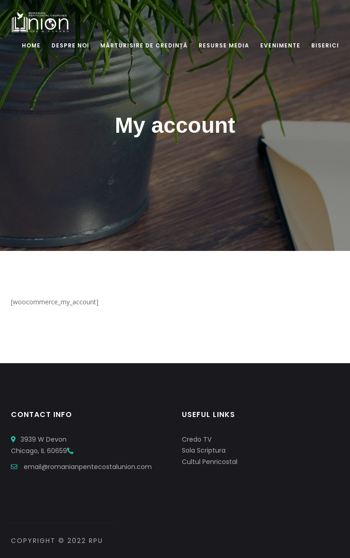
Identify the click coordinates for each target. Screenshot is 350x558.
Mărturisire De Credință (144, 45)
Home (31, 45)
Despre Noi (70, 45)
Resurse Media (224, 45)
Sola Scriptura (204, 450)
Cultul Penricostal (209, 461)
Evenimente (280, 45)
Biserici (325, 45)
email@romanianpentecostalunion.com (88, 466)
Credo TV (196, 439)
